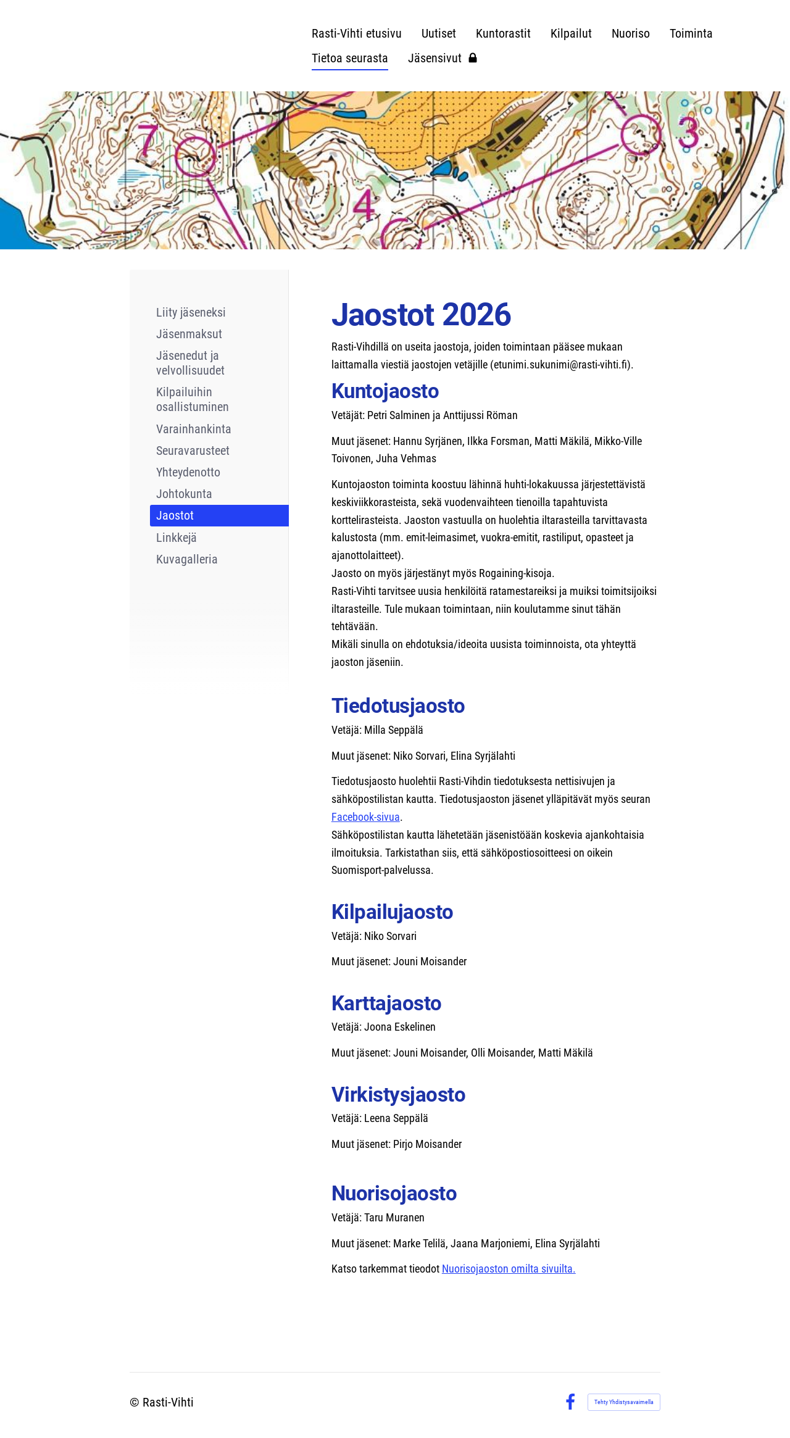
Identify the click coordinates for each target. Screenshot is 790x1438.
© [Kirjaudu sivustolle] (136, 1402)
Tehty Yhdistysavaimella (624, 1402)
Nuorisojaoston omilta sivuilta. (509, 1268)
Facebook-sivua (365, 816)
